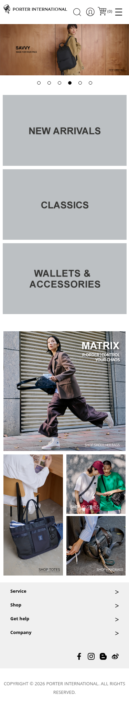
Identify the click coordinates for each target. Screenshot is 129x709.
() (109, 12)
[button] (39, 83)
